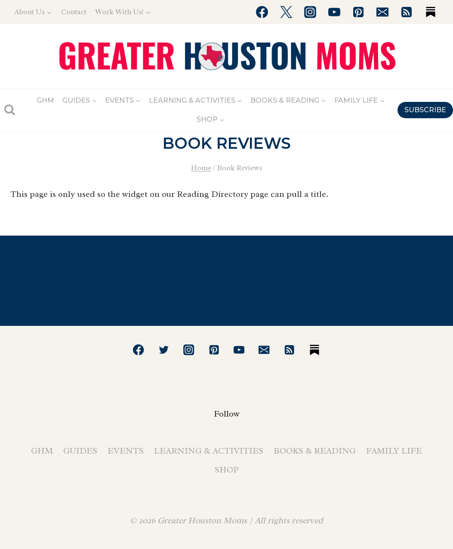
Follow (227, 413)
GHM (45, 100)
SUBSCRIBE (425, 110)
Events (126, 450)
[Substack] (431, 12)
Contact (73, 11)
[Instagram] (310, 12)
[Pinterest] (358, 12)
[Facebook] (262, 12)
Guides (80, 450)
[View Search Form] (9, 110)
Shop (227, 469)
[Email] (382, 12)
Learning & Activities (208, 450)
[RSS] (406, 12)
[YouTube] (334, 12)
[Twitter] (286, 12)
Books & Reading (315, 450)
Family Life (394, 450)
